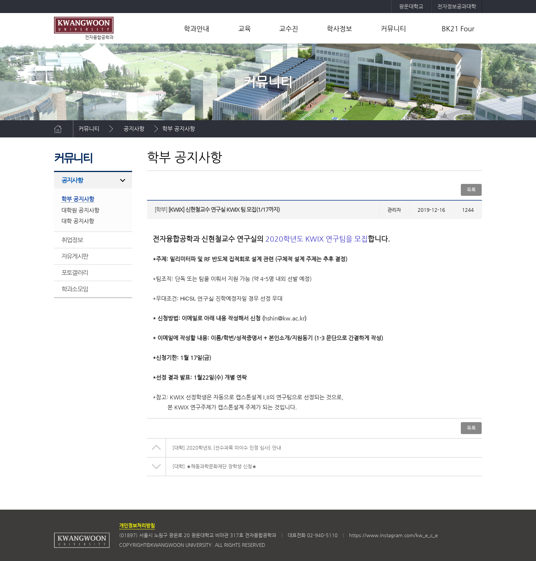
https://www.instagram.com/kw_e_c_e (393, 535)
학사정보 (339, 28)
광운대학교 (411, 6)
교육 (244, 28)
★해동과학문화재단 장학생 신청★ (214, 466)
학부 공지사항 (178, 128)
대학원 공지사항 (80, 210)
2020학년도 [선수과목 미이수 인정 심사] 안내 (226, 447)
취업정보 (72, 239)
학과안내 (196, 28)
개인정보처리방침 (137, 525)
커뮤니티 (393, 28)
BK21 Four (458, 28)
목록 (471, 189)
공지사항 (134, 128)
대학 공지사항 (77, 221)
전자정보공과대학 (456, 6)
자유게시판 (74, 256)
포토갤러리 (74, 272)
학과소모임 (74, 289)
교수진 (288, 28)
